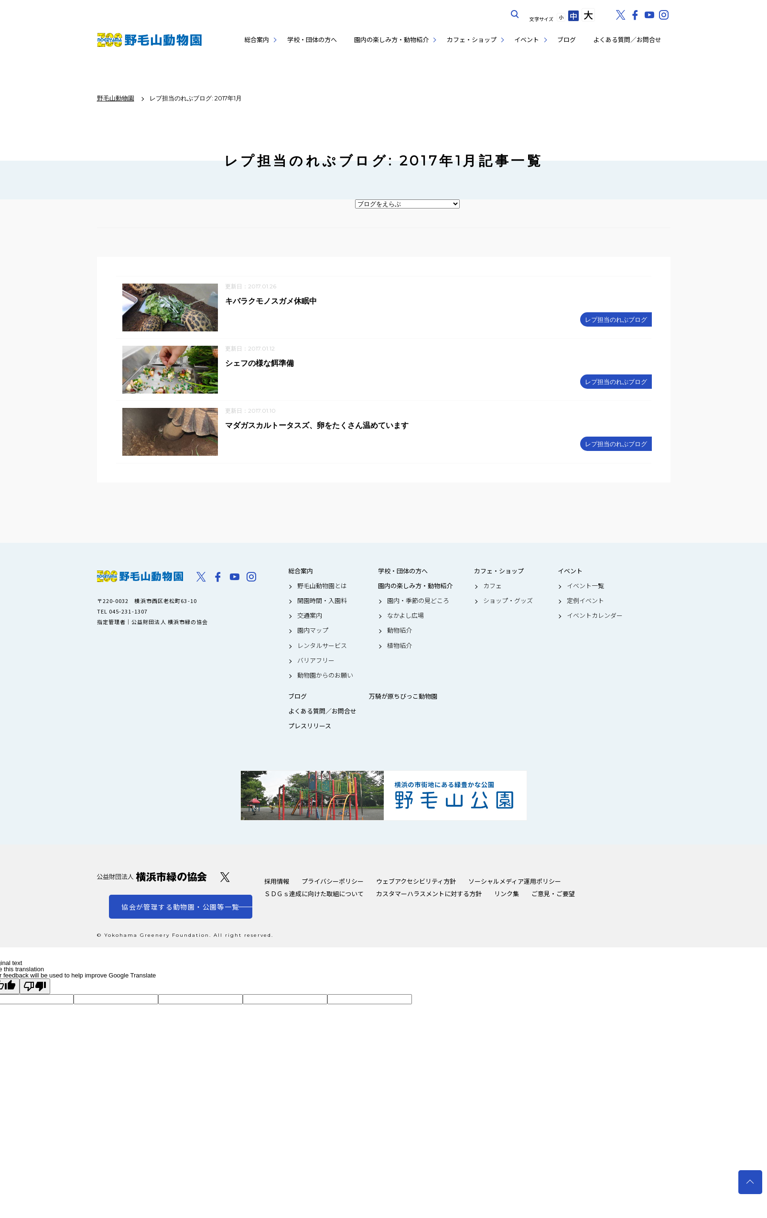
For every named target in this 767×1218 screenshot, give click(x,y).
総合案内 (256, 39)
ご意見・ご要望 (553, 894)
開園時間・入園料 (322, 601)
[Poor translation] (35, 987)
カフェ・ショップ (472, 39)
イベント (526, 39)
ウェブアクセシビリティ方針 (416, 882)
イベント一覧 (585, 586)
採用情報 (276, 882)
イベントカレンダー (595, 617)
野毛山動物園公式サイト (149, 40)
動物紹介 (399, 631)
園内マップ (312, 631)
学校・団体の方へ (312, 39)
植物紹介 (399, 646)
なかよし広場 (405, 617)
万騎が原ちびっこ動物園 (403, 697)
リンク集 (506, 894)
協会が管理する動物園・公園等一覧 (180, 907)
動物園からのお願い (325, 676)
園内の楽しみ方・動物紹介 (391, 39)
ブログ (566, 39)
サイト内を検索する (515, 14)
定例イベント (585, 601)
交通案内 (309, 617)
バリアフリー (316, 661)
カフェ (492, 586)
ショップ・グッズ (508, 601)
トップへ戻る (750, 1182)
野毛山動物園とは (322, 586)
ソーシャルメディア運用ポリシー (514, 882)
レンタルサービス (322, 646)
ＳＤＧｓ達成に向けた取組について (314, 894)
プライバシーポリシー (333, 882)
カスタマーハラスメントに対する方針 (429, 894)
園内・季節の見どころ (418, 601)
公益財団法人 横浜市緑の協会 (152, 878)
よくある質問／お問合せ (627, 39)
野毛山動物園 (140, 577)
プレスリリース (309, 727)
